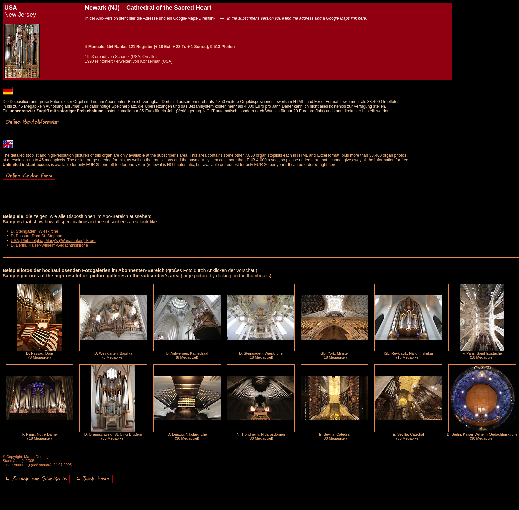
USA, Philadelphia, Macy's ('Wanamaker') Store (53, 240)
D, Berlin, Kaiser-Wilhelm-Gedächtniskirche (49, 245)
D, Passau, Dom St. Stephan (36, 236)
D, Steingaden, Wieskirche (34, 231)
